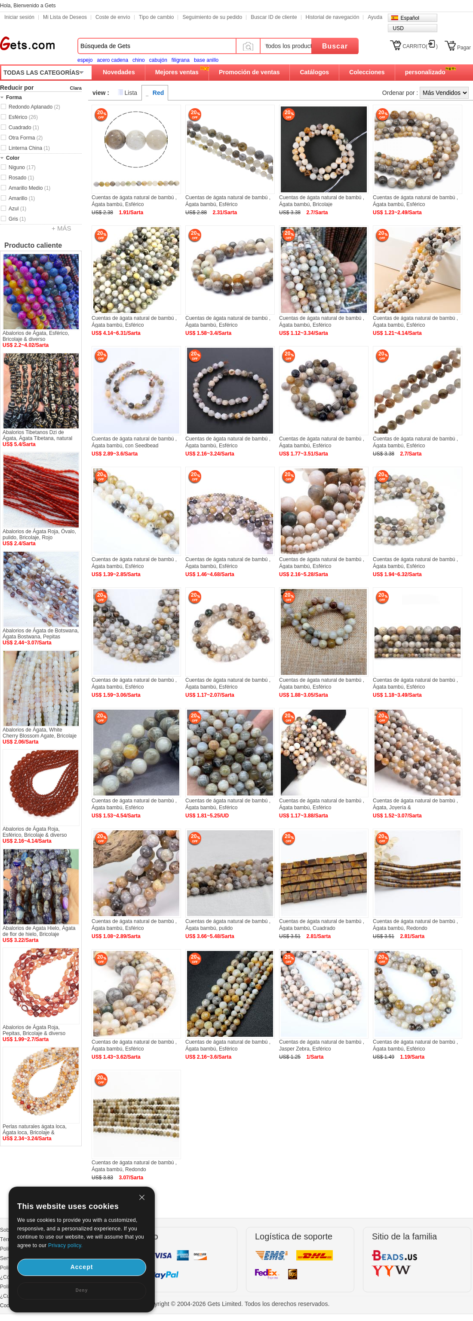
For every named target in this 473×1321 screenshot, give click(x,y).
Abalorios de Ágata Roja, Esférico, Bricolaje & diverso (35, 832)
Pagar (464, 48)
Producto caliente (33, 245)
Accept (82, 1266)
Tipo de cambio (156, 17)
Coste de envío (112, 17)
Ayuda (375, 17)
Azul (17, 209)
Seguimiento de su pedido (212, 17)
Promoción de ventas (249, 72)
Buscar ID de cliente (274, 17)
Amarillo (22, 198)
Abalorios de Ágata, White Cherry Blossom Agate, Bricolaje (40, 733)
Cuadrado (24, 128)
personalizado (425, 72)
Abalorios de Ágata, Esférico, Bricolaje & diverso (36, 336)
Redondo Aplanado (34, 107)
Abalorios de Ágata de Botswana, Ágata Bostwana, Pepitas (41, 634)
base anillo (206, 60)
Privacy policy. (65, 1245)
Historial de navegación (332, 17)
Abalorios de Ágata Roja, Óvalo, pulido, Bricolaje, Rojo (39, 534)
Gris (17, 219)
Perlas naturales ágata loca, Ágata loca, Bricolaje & (35, 1130)
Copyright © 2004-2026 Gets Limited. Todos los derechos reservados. (237, 1303)
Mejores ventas (177, 72)
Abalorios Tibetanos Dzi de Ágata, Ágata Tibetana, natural (37, 435)
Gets (27, 43)
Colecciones (366, 72)
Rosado (21, 178)
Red (158, 92)
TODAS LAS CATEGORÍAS (41, 72)
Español (409, 18)
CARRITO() (420, 46)
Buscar (335, 46)
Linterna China (29, 148)
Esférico (23, 117)
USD (398, 28)
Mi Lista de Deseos (65, 17)
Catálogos (314, 72)
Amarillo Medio (29, 188)
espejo (84, 60)
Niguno (22, 167)
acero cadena (112, 60)
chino (138, 60)
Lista (131, 92)
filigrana (181, 60)
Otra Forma (26, 138)
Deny (82, 1290)
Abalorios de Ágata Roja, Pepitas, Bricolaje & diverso (34, 1030)
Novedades (119, 72)
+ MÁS (61, 228)
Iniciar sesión (19, 17)
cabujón (158, 60)
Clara (76, 88)
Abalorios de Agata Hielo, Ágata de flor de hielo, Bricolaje (39, 931)
